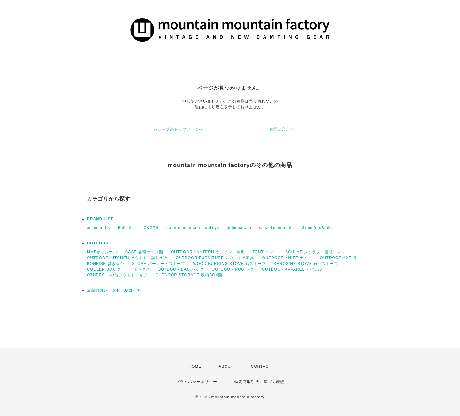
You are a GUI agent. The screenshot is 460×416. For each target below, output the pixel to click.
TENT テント (264, 252)
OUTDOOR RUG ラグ (233, 269)
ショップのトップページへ (178, 129)
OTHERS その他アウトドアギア (117, 275)
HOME (194, 366)
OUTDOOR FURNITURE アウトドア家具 (215, 258)
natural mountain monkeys (192, 228)
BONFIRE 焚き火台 (105, 263)
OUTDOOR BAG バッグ (181, 269)
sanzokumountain (276, 228)
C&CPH (151, 228)
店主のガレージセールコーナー (116, 290)
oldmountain (239, 228)
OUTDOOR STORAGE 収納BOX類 (189, 275)
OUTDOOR (98, 243)
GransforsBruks (317, 228)
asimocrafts (98, 228)
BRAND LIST (100, 219)
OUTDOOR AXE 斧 (338, 258)
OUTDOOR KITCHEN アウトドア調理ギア (127, 258)
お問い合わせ (281, 129)
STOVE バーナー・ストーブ (158, 263)
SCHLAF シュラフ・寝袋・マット (317, 252)
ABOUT (226, 366)
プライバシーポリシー (196, 382)
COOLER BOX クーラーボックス (118, 269)
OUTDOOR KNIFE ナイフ (287, 258)
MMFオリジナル (102, 252)
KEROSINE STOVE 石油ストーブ (306, 263)
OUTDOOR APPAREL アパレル (292, 269)
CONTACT (261, 366)
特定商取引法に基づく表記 (259, 382)
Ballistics (127, 228)
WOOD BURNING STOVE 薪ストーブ (229, 263)
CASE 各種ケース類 (144, 252)
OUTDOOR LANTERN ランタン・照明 (208, 252)
